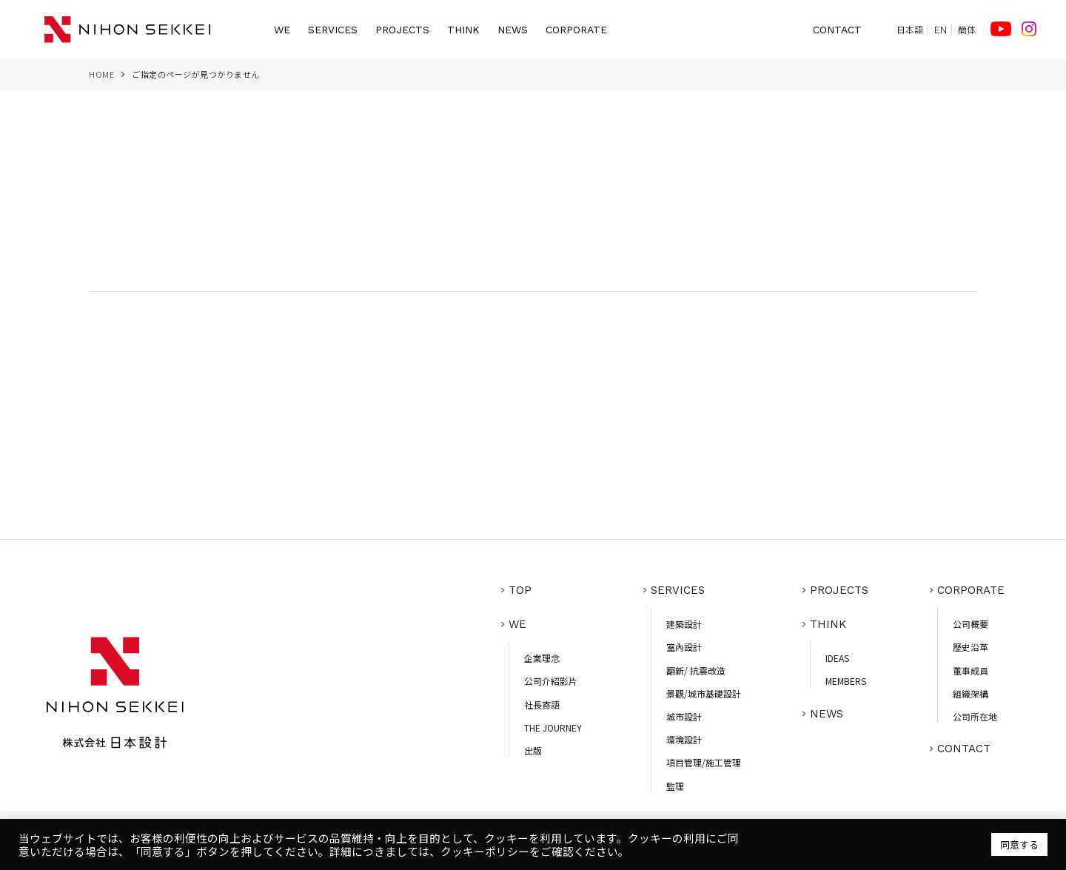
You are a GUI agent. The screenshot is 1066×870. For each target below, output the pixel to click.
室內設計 (684, 646)
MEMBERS (845, 681)
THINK (463, 30)
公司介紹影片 (550, 681)
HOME (101, 74)
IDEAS (837, 658)
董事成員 (970, 670)
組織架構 (970, 693)
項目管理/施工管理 (703, 762)
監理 (675, 786)
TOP (520, 590)
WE (282, 30)
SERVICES (333, 30)
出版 (533, 750)
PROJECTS (402, 30)
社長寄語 (542, 704)
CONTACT (837, 30)
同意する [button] (1019, 844)
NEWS (512, 30)
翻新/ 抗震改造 (695, 670)
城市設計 (684, 716)
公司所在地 (975, 716)
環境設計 (684, 739)
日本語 (909, 29)
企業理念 (542, 658)
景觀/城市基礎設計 (703, 693)
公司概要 (970, 624)
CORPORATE (576, 30)
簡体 (967, 29)
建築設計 (684, 624)
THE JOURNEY (553, 727)
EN (940, 29)
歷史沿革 (970, 646)
